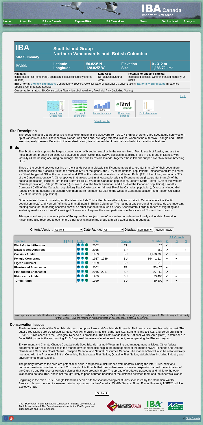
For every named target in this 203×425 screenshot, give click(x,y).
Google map (56, 115)
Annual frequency (102, 111)
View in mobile (102, 121)
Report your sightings (124, 113)
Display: (131, 229)
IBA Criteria (176, 237)
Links (81, 241)
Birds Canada (193, 418)
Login (183, 96)
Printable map (56, 111)
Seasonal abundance (79, 113)
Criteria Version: (42, 229)
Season (126, 241)
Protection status (148, 111)
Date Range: (93, 229)
